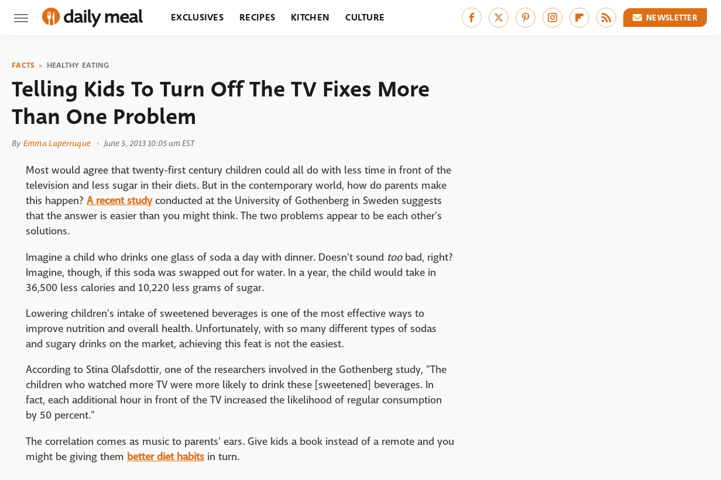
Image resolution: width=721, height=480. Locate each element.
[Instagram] (552, 17)
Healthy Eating (78, 65)
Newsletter (665, 17)
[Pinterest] (525, 17)
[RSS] (606, 17)
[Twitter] (499, 17)
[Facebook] (472, 17)
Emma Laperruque (57, 143)
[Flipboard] (579, 17)
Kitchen (310, 17)
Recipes (257, 17)
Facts (23, 65)
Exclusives (197, 17)
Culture (364, 17)
